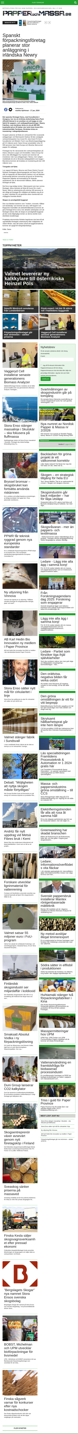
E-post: (43, 356)
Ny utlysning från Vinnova (49, 1130)
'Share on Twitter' (8, 240)
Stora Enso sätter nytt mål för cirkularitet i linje (55, 1126)
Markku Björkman (22, 110)
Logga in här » (69, 444)
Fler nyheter (20, 1428)
